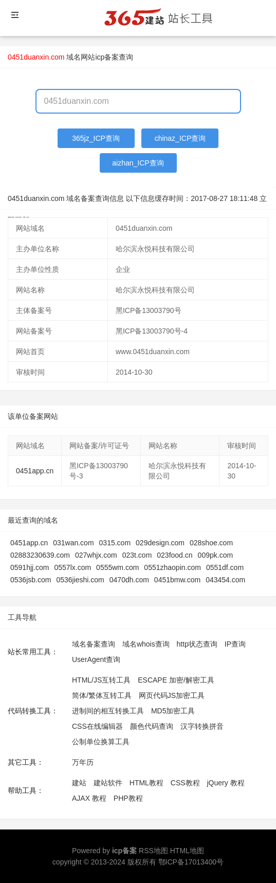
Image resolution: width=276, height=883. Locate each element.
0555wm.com (117, 567)
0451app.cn (34, 471)
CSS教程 (185, 783)
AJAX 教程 (89, 798)
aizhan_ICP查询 (137, 163)
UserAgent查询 (96, 659)
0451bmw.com (177, 580)
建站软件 (108, 783)
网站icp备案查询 (107, 57)
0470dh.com (129, 580)
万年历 (83, 762)
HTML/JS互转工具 (101, 680)
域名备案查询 (93, 644)
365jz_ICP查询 (96, 138)
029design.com (160, 543)
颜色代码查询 (151, 726)
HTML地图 (187, 851)
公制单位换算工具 (101, 742)
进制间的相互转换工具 (108, 711)
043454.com (225, 580)
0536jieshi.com (80, 580)
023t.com (137, 555)
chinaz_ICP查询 (180, 138)
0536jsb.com (30, 580)
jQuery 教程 (225, 783)
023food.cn (174, 555)
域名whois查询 (146, 644)
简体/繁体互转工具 (102, 695)
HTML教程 (146, 783)
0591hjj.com (29, 567)
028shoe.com (211, 543)
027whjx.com (96, 555)
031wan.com (73, 543)
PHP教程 (128, 798)
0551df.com (225, 567)
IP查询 (235, 644)
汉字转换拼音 (202, 726)
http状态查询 (197, 644)
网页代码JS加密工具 (172, 695)
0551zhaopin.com (172, 567)
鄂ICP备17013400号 (191, 862)
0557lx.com (72, 567)
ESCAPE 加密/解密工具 (176, 680)
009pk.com (215, 555)
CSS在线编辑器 (97, 726)
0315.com (115, 543)
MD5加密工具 (173, 711)
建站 (79, 783)
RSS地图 (153, 851)
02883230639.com (40, 555)
